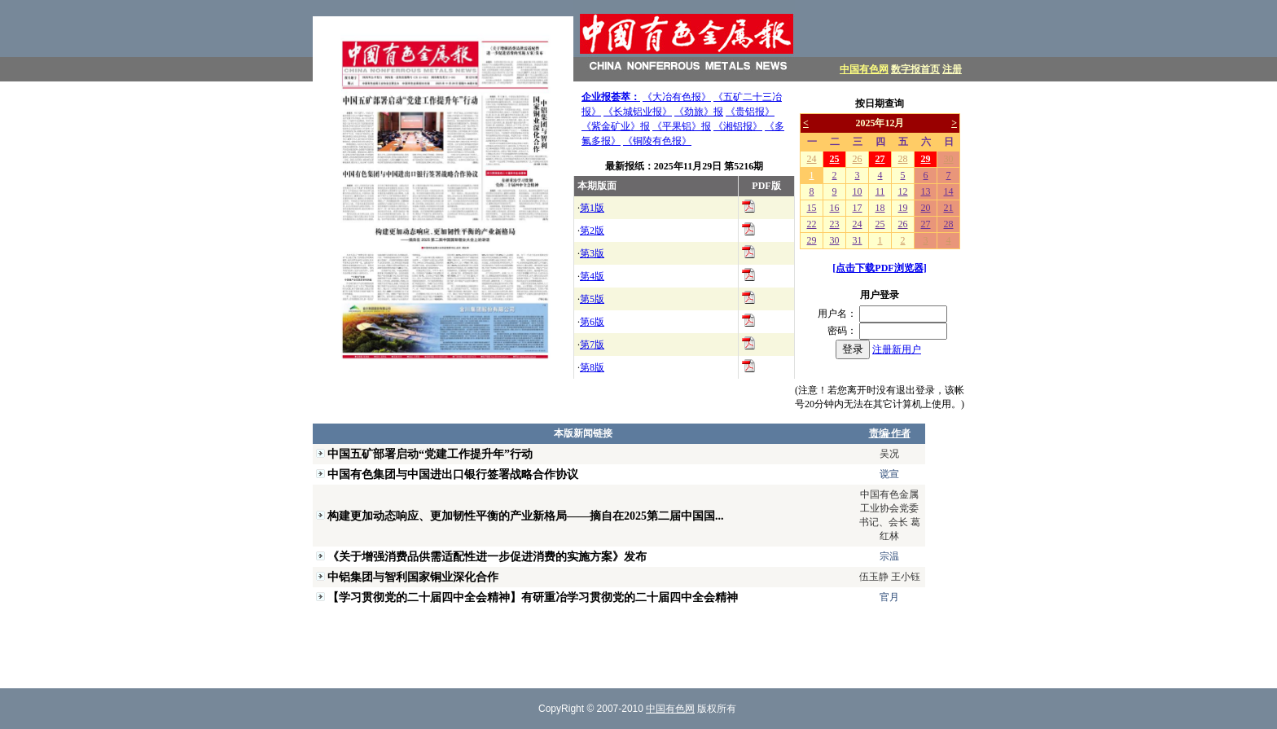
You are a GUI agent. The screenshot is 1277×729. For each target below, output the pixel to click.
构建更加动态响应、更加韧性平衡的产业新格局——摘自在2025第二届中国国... (525, 515)
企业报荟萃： (610, 97)
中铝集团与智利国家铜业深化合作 (412, 576)
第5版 (592, 299)
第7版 (592, 344)
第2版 (592, 230)
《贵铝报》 (750, 111)
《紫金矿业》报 (615, 126)
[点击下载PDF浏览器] (879, 268)
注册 (952, 69)
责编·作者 (890, 433)
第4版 (592, 276)
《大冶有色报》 (677, 97)
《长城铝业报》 (637, 111)
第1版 (592, 207)
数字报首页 (915, 69)
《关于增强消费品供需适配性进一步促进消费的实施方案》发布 (487, 556)
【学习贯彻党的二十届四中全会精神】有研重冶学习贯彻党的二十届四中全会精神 (532, 597)
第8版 (592, 367)
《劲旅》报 (698, 111)
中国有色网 (864, 69)
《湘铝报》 (737, 126)
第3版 (592, 253)
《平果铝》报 (681, 126)
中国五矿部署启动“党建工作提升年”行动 (430, 453)
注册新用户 (896, 349)
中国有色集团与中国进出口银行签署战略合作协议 (452, 474)
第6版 (592, 321)
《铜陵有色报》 (657, 141)
